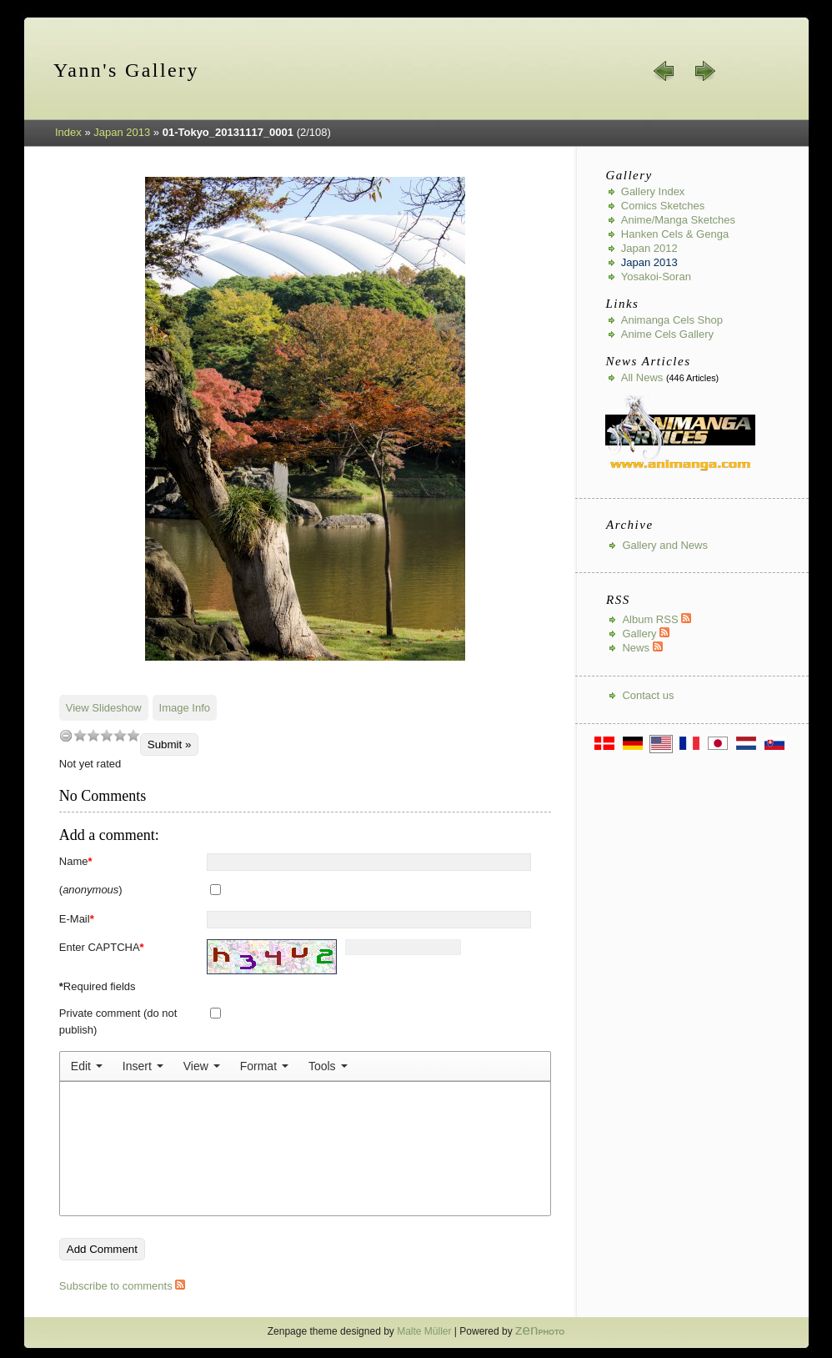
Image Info (184, 708)
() (91, 889)
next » (704, 71)
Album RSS (656, 619)
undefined (66, 735)
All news (642, 377)
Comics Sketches (662, 205)
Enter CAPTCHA (101, 947)
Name (76, 861)
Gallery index (653, 191)
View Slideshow (104, 708)
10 (133, 735)
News (642, 647)
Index (68, 132)
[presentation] (87, 1066)
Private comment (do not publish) (118, 1021)
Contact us (648, 695)
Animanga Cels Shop (672, 320)
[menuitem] (87, 1066)
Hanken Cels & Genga (675, 234)
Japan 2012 (649, 248)
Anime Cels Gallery (667, 334)
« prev (664, 71)
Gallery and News (665, 545)
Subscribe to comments (122, 1286)
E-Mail (76, 919)
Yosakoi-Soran (656, 276)
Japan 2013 (121, 132)
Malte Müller (424, 1331)
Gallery (645, 633)
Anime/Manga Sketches (678, 220)
